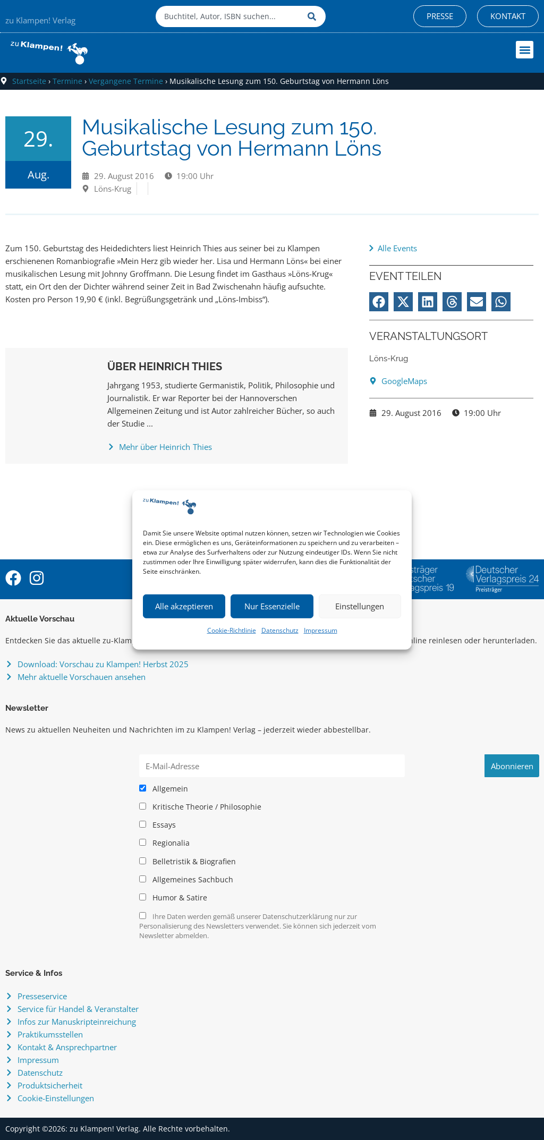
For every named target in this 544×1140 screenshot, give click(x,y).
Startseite (29, 81)
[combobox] (229, 16)
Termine (67, 81)
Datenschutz (280, 630)
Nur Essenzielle (272, 606)
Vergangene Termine (126, 81)
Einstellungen (359, 606)
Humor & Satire (173, 898)
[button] (524, 49)
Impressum (320, 630)
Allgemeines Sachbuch (186, 879)
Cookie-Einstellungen (56, 1098)
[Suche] (314, 16)
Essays (157, 825)
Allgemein (163, 789)
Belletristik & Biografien (187, 861)
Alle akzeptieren (184, 606)
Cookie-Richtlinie (231, 630)
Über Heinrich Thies (164, 366)
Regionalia (164, 843)
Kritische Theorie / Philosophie (200, 807)
